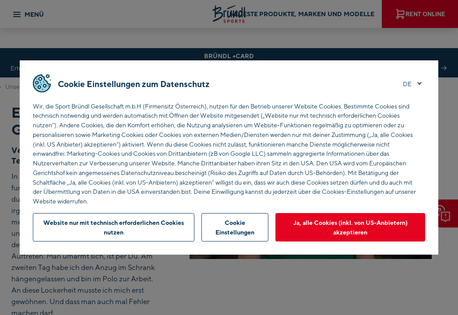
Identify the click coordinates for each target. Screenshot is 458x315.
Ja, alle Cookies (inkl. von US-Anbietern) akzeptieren (350, 227)
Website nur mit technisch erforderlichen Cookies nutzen (113, 227)
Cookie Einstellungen (234, 227)
